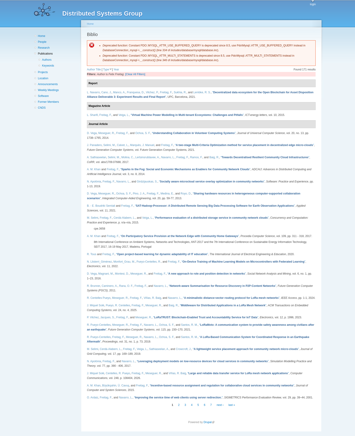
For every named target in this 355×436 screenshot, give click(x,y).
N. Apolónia (94, 181)
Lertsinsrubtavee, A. (147, 157)
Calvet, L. (122, 145)
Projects (43, 72)
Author (91, 69)
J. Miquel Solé (95, 305)
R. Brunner (93, 285)
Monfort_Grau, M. (124, 261)
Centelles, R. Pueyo (118, 373)
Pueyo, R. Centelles (118, 305)
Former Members (48, 101)
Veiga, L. (123, 115)
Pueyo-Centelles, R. (149, 261)
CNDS (42, 107)
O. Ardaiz (92, 397)
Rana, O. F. (126, 285)
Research (44, 47)
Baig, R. (214, 157)
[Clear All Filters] (135, 74)
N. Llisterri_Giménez (99, 261)
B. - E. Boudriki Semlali (101, 205)
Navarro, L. (168, 157)
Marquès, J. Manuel (142, 145)
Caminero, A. (110, 285)
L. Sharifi (92, 115)
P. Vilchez (93, 317)
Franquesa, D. (135, 92)
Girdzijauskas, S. (147, 181)
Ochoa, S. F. (143, 133)
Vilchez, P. (152, 92)
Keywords (48, 65)
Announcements (48, 84)
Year (116, 69)
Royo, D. (186, 193)
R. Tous (91, 254)
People (42, 41)
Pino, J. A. (139, 193)
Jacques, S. (107, 317)
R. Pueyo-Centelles (99, 324)
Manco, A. (119, 92)
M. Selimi (92, 217)
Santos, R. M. (189, 324)
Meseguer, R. (106, 133)
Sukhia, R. (180, 92)
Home (41, 36)
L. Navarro (93, 92)
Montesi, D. (122, 273)
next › (220, 405)
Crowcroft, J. (183, 349)
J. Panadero (94, 145)
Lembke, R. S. (202, 92)
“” (187, 115)
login (313, 4)
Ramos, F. (196, 157)
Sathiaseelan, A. (159, 349)
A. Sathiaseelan (96, 157)
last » (231, 405)
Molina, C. (127, 157)
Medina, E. (167, 193)
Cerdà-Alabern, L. (124, 217)
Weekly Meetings (48, 90)
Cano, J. (106, 92)
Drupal (209, 422)
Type (106, 69)
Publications (45, 53)
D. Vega (92, 133)
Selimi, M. (109, 145)
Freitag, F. (166, 92)
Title (98, 69)
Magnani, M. (105, 273)
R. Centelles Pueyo (98, 297)
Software (43, 96)
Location (43, 78)
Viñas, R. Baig (152, 297)
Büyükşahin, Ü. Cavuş (115, 385)
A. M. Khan (94, 169)
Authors (46, 59)
